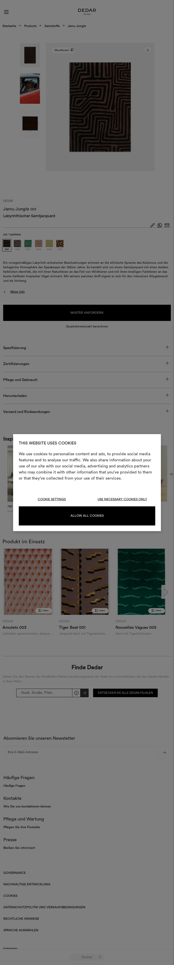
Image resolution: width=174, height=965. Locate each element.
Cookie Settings (52, 499)
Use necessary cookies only (122, 499)
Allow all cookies (87, 515)
